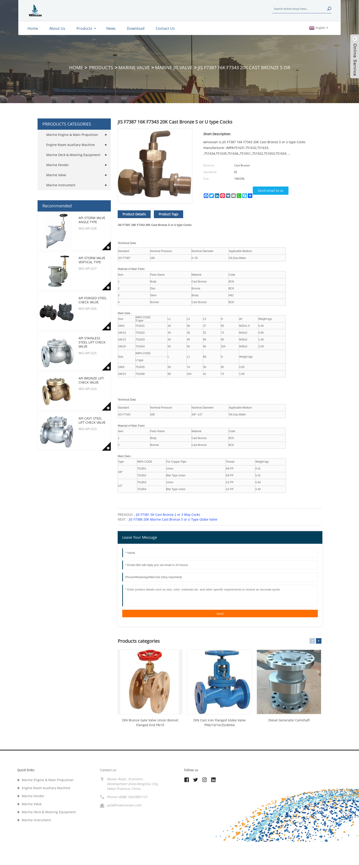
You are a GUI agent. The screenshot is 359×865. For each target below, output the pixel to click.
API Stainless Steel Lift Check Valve (92, 342)
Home (76, 67)
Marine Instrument (60, 185)
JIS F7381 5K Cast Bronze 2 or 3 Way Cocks (168, 514)
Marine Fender (57, 165)
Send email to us (270, 190)
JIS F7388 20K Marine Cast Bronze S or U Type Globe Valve (173, 519)
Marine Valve (134, 67)
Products (101, 67)
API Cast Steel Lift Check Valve (92, 420)
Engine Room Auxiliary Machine (70, 145)
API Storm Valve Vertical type (92, 260)
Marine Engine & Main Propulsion (72, 134)
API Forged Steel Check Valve (93, 300)
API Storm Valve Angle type (92, 220)
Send (220, 614)
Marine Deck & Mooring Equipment (73, 155)
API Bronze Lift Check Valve (91, 380)
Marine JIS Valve (174, 67)
